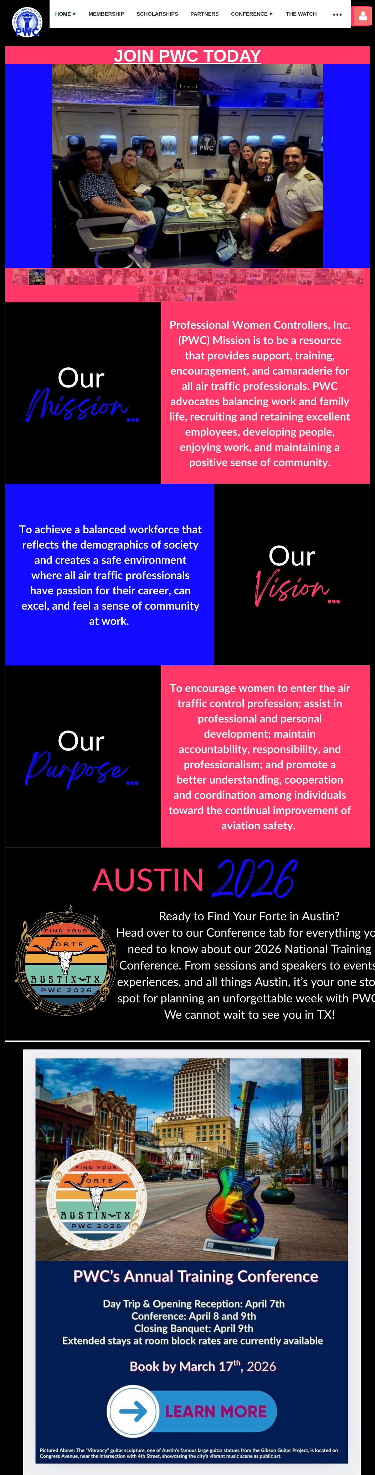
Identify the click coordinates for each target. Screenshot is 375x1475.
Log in (363, 16)
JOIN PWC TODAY (187, 55)
